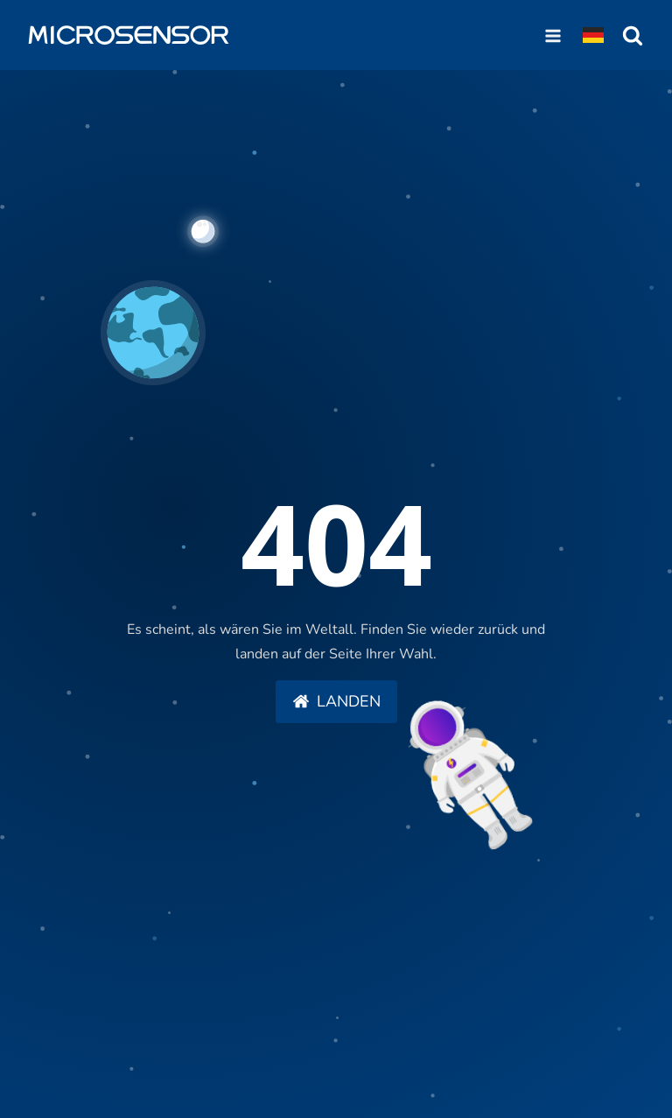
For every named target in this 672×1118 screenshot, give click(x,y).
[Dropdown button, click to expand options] (593, 35)
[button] (336, 702)
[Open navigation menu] (553, 35)
